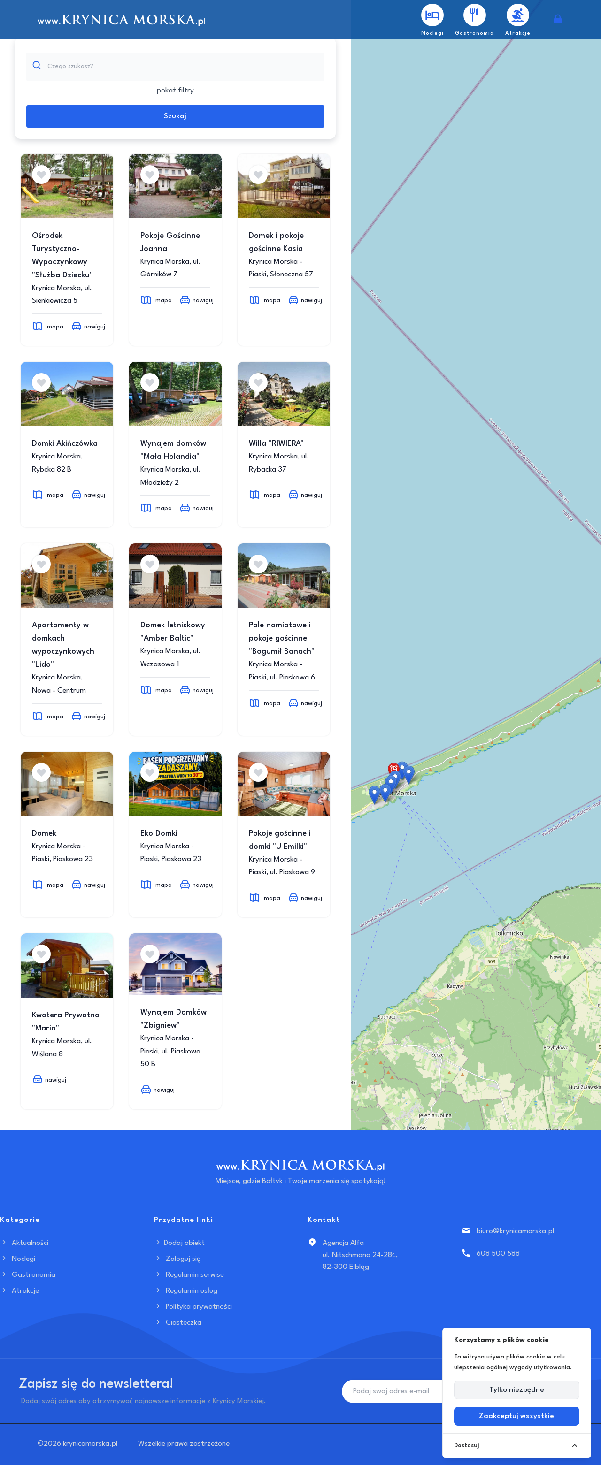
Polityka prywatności (193, 1307)
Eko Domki (158, 834)
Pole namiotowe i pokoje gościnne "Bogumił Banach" (282, 638)
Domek (44, 834)
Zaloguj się (177, 1259)
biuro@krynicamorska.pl (515, 1231)
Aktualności (24, 1243)
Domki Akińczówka (65, 444)
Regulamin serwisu (189, 1275)
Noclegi (17, 1259)
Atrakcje (19, 1291)
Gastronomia (27, 1275)
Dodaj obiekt (179, 1243)
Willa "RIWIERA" (276, 444)
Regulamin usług (185, 1291)
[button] (402, 770)
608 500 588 (498, 1254)
